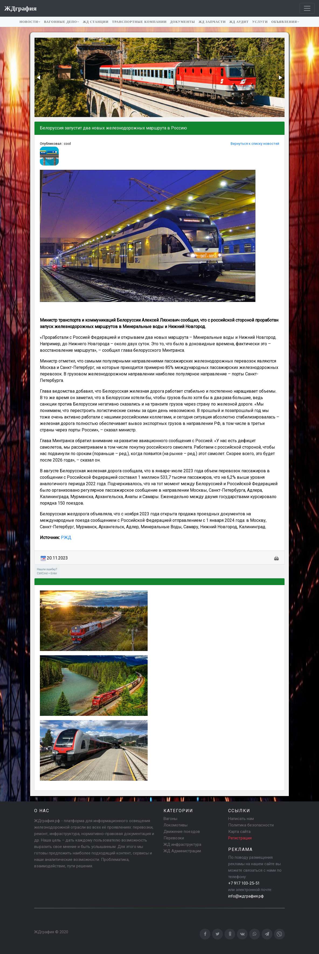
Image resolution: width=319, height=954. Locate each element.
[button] (39, 77)
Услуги (260, 22)
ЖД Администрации (182, 851)
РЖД (66, 537)
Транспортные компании (139, 22)
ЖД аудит (239, 22)
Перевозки (174, 838)
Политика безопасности (251, 825)
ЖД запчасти (212, 22)
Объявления (285, 22)
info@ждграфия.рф (246, 896)
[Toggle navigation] (307, 8)
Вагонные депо (61, 22)
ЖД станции (96, 22)
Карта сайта (239, 831)
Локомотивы (176, 825)
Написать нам (241, 818)
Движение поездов (182, 831)
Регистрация (240, 838)
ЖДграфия (44, 932)
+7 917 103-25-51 (244, 883)
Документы (182, 22)
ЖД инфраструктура (182, 844)
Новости (29, 22)
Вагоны (170, 818)
